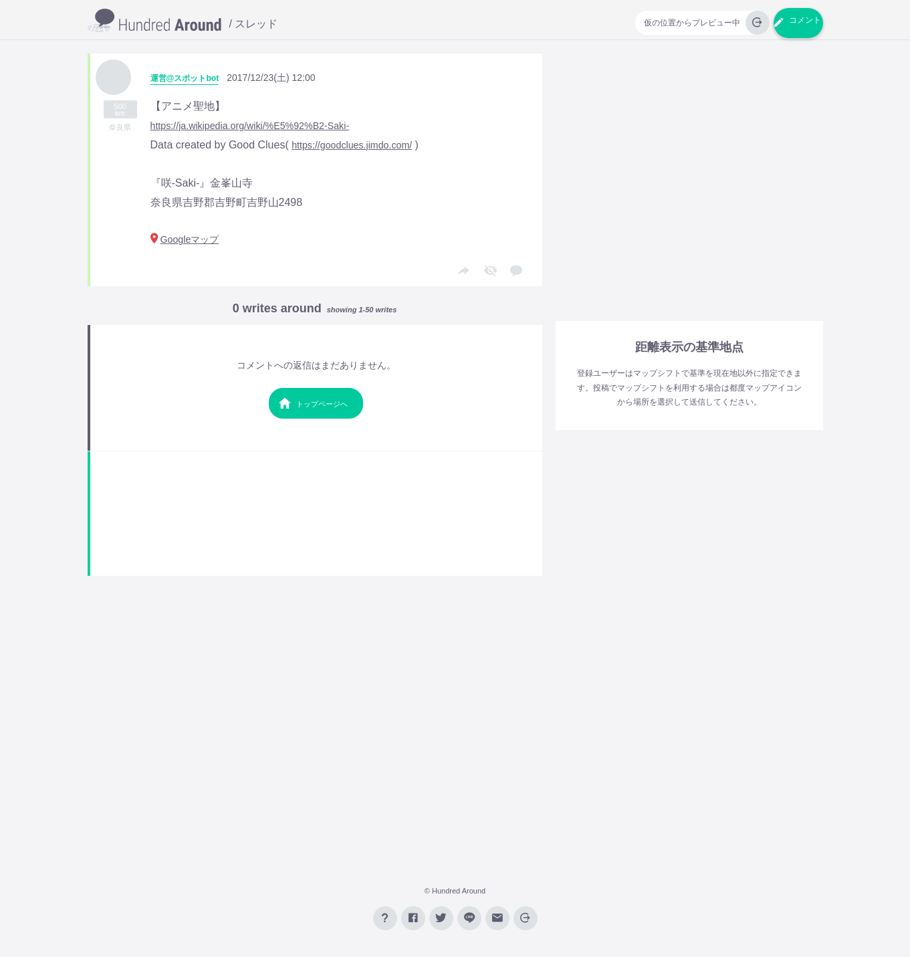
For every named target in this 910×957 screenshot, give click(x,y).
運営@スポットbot (190, 77)
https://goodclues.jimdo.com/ (359, 144)
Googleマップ (189, 241)
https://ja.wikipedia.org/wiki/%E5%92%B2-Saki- (262, 125)
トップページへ (312, 411)
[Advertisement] (316, 521)
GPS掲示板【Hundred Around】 (154, 21)
